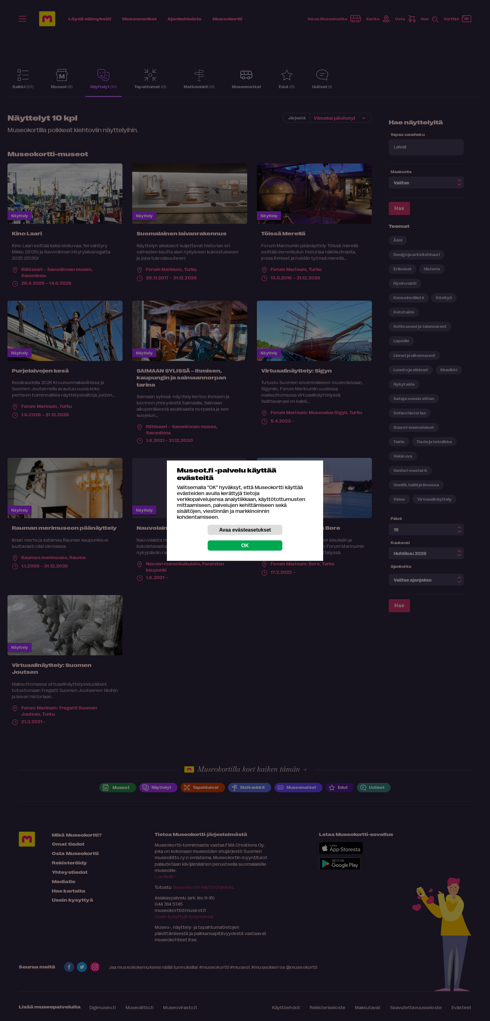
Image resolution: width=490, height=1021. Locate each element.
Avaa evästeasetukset (245, 529)
